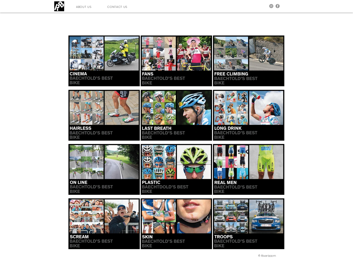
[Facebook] (278, 6)
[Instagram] (271, 6)
